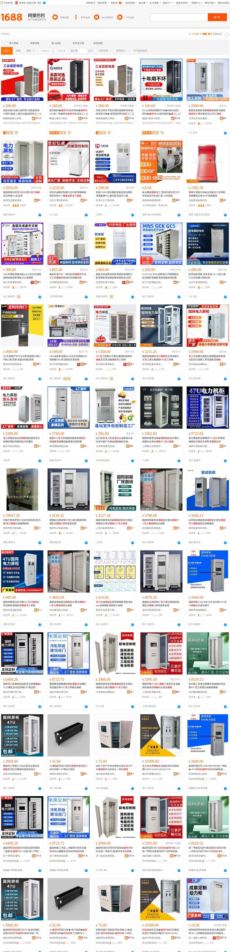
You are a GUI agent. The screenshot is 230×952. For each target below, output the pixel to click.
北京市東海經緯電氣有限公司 (199, 282)
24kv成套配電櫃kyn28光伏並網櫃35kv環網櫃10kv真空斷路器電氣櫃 (68, 358)
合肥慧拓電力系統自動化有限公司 (106, 282)
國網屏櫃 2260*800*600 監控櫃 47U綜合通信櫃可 (208, 604)
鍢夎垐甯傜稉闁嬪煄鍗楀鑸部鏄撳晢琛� (13, 937)
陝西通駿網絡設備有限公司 (60, 446)
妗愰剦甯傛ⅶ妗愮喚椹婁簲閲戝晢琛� (199, 774)
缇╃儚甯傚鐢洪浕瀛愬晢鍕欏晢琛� (13, 856)
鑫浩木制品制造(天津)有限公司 (13, 446)
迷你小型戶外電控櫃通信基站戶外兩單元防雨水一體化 (114, 768)
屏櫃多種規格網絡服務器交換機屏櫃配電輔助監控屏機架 (21, 440)
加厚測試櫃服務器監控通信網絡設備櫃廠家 (207, 522)
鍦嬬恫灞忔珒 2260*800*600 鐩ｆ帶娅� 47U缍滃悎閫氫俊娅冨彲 (208, 768)
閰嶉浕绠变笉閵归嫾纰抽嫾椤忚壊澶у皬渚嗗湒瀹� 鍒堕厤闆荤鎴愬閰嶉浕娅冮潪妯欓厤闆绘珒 (115, 112)
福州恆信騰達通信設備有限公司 (13, 200)
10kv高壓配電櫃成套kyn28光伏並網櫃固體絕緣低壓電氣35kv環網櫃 (22, 276)
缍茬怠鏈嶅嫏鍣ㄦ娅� (168, 123)
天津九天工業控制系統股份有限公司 (106, 200)
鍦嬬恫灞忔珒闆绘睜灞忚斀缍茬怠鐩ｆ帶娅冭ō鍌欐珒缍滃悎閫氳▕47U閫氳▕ (115, 849)
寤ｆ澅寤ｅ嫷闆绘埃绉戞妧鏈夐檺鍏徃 (199, 937)
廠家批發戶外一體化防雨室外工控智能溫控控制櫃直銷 (67, 276)
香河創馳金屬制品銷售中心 (199, 364)
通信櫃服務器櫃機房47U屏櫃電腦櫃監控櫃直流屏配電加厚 (207, 440)
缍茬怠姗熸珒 (56, 123)
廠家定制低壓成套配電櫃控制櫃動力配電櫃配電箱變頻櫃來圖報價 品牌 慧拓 (115, 276)
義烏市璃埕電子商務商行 (60, 692)
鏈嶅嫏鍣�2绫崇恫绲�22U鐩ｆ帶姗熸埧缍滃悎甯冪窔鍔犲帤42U (68, 112)
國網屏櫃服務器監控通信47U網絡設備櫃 (160, 522)
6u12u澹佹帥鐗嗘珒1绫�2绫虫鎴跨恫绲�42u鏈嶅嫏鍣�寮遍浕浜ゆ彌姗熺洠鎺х (161, 112)
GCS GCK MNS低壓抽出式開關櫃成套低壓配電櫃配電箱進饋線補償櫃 (160, 276)
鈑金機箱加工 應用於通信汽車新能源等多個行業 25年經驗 (161, 194)
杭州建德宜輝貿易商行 (152, 528)
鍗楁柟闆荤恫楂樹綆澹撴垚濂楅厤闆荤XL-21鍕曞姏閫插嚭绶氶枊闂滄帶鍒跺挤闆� (207, 931)
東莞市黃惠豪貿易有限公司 (13, 610)
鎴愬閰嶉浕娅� (29, 123)
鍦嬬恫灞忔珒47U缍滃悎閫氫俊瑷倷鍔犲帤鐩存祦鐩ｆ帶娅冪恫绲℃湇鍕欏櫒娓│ (22, 931)
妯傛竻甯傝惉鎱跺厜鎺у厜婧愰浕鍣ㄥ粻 (152, 937)
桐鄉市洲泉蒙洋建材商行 (199, 446)
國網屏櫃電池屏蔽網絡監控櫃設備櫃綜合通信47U (160, 440)
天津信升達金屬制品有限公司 (199, 118)
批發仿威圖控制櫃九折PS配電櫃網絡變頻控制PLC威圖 (67, 194)
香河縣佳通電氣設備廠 (106, 364)
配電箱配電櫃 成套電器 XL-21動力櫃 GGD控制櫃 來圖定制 (207, 276)
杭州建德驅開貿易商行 (199, 692)
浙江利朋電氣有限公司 (13, 282)
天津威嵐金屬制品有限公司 (106, 692)
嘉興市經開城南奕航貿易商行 (13, 774)
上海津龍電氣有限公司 (152, 692)
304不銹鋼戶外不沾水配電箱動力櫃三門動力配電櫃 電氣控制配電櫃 (22, 358)
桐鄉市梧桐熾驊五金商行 (199, 610)
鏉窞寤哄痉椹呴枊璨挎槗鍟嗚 (199, 856)
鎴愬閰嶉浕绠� (11, 123)
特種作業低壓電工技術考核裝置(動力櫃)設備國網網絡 (22, 522)
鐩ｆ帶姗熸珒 (71, 123)
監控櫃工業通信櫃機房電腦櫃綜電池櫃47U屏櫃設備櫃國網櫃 (207, 686)
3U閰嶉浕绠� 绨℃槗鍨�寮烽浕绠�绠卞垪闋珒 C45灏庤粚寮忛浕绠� (68, 931)
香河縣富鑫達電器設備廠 (152, 364)
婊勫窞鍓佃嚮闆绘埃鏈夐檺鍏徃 (106, 937)
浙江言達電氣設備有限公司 (152, 282)
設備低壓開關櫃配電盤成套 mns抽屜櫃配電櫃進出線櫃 (114, 604)
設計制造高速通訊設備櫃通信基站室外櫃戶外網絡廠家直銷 (114, 440)
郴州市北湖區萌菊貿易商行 (60, 528)
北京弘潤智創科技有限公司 (60, 200)
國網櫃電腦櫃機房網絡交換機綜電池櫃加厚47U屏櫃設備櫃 (67, 686)
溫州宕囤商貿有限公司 (152, 610)
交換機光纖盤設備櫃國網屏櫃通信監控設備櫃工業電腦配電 (207, 358)
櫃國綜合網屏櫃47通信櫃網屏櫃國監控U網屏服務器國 (67, 522)
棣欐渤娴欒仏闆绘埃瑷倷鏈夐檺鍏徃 (13, 118)
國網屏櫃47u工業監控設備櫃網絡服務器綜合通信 (161, 686)
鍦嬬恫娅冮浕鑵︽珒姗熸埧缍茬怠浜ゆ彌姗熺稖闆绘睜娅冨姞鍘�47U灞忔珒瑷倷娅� (68, 849)
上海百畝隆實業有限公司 (106, 528)
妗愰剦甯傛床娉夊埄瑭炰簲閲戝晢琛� (60, 937)
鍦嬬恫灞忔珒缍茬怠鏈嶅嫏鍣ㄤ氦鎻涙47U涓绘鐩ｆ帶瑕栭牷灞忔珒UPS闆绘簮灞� (22, 849)
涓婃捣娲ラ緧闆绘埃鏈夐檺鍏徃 (152, 856)
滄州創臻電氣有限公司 (106, 774)
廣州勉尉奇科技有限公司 (199, 528)
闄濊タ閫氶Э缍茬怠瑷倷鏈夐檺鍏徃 (60, 118)
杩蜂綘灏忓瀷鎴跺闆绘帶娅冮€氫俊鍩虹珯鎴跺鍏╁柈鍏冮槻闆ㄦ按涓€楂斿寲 (114, 931)
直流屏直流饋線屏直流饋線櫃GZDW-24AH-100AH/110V (160, 768)
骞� (38, 118)
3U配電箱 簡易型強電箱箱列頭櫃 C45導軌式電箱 (68, 768)
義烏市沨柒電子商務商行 (106, 610)
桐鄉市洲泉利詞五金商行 (60, 774)
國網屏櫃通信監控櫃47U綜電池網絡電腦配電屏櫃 (21, 604)
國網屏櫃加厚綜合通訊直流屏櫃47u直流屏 (21, 194)
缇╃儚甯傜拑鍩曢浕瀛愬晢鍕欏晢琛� (60, 856)
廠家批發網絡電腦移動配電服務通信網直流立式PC (207, 112)
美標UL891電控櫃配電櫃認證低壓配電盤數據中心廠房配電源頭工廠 (114, 194)
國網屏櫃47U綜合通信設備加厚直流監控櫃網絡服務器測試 (21, 768)
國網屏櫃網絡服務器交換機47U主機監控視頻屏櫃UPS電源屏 (22, 686)
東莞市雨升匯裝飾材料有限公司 (13, 528)
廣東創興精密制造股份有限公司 (152, 200)
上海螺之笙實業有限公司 (152, 446)
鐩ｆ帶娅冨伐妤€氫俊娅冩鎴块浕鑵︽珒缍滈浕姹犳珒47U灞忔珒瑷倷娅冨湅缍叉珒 (207, 849)
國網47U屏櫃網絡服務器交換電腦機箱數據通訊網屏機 (67, 440)
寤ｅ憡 (38, 114)
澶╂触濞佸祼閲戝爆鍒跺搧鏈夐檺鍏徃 (106, 856)
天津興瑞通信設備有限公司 (60, 282)
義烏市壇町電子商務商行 (13, 692)
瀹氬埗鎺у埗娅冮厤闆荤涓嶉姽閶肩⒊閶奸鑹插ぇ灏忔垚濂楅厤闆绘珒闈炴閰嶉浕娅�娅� (22, 112)
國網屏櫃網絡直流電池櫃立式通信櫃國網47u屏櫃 (160, 358)
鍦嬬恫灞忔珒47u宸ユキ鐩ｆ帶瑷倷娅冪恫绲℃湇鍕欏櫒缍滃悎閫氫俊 (161, 849)
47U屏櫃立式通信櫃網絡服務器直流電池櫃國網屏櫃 (114, 358)
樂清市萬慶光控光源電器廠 (152, 774)
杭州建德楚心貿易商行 (60, 610)
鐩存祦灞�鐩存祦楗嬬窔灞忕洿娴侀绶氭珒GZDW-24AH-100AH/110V (161, 931)
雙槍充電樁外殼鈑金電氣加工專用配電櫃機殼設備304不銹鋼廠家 (207, 194)
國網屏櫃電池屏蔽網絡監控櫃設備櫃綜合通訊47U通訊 (114, 686)
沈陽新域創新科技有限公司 (199, 200)
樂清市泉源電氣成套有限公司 (13, 364)
